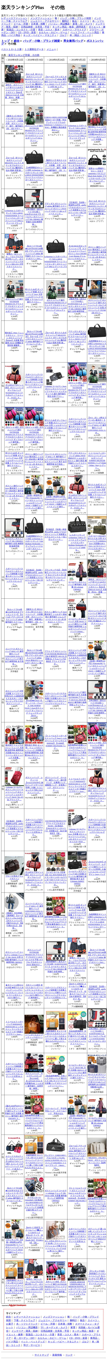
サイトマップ (42, 1355)
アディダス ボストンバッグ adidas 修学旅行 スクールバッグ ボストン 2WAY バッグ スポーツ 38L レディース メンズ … (56, 209)
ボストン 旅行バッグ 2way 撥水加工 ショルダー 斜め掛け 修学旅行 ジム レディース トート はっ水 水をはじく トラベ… (55, 617)
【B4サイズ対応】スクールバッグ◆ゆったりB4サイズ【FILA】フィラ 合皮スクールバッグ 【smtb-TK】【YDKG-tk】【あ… (34, 1235)
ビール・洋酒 (21, 24)
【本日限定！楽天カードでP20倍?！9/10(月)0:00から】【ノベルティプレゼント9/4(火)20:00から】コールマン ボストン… (97, 1036)
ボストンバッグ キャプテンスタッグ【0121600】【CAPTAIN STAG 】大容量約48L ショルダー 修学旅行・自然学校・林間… (34, 1081)
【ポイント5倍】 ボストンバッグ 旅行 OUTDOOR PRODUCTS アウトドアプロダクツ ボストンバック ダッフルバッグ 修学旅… (77, 390)
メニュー (51, 49)
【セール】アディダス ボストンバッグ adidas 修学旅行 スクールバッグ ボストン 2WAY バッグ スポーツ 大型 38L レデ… (55, 82)
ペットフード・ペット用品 (84, 32)
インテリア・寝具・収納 (24, 1331)
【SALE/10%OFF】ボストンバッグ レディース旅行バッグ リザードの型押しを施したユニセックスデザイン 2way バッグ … (97, 869)
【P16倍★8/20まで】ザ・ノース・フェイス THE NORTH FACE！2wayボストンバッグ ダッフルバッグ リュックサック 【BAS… (34, 708)
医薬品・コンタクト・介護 (21, 29)
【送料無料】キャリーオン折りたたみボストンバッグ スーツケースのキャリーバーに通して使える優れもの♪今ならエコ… (56, 1036)
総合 (16, 40)
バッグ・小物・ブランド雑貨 (75, 18)
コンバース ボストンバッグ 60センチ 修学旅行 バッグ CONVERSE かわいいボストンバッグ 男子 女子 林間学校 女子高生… (55, 459)
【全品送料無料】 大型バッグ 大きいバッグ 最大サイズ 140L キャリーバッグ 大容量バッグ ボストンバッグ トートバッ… (55, 1081)
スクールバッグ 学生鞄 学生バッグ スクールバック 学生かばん (56, 1111)
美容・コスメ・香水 (49, 29)
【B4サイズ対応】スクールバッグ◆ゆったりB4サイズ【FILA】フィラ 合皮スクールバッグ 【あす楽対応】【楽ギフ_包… (77, 991)
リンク (69, 1355)
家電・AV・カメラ (82, 24)
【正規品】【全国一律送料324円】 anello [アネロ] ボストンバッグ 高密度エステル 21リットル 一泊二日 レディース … (56, 534)
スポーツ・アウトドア (74, 29)
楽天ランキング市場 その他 (23, 55)
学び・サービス (31, 1345)
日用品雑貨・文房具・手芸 (35, 27)
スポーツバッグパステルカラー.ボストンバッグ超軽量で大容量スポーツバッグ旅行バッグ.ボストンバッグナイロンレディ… (34, 382)
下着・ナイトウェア (24, 1320)
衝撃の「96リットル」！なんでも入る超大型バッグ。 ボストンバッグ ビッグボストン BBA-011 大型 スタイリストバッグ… (14, 261)
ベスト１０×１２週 (11, 49)
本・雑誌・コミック (80, 35)
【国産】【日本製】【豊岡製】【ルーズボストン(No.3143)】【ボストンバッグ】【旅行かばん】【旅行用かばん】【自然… (14, 920)
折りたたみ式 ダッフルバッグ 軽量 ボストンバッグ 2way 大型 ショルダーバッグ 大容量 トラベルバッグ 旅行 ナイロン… (55, 425)
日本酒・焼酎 (38, 24)
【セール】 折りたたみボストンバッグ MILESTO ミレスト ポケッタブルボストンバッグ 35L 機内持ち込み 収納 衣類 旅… (56, 338)
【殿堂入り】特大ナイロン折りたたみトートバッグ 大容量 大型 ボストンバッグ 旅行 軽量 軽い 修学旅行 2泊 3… (56, 165)
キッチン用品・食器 (83, 1331)
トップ (5, 40)
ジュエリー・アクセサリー (44, 21)
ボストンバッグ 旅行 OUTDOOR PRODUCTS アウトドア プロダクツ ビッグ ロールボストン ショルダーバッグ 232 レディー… (77, 91)
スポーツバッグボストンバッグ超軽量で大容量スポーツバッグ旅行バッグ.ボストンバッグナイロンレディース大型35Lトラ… (34, 827)
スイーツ (84, 21)
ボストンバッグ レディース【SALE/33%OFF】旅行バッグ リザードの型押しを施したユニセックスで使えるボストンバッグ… (34, 785)
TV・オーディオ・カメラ (54, 1327)
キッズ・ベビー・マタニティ (63, 1341)
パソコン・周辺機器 (59, 24)
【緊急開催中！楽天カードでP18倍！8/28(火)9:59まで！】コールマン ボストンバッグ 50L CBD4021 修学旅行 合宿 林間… (55, 967)
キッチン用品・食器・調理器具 (69, 27)
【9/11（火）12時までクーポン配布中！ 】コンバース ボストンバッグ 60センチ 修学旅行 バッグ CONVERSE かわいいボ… (97, 425)
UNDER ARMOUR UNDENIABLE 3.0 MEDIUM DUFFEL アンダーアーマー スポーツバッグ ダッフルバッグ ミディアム (77, 1288)
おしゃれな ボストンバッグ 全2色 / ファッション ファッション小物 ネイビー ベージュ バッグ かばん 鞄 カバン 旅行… (56, 1246)
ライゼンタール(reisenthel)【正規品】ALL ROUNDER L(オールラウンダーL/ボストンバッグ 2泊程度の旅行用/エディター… (34, 1205)
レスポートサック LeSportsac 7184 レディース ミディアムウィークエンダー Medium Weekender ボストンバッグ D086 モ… (77, 542)
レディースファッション (14, 18)
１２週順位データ (34, 49)
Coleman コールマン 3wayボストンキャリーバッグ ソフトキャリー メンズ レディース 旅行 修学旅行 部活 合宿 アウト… (55, 391)
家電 (73, 1327)
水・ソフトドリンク (27, 1324)
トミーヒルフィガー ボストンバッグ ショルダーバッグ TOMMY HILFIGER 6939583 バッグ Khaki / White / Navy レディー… (97, 460)
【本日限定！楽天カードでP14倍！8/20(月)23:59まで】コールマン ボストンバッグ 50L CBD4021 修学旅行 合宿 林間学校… (34, 216)
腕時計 (65, 21)
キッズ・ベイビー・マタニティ (40, 35)
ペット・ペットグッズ (33, 1341)
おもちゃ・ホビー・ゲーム (53, 32)
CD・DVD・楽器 (27, 32)
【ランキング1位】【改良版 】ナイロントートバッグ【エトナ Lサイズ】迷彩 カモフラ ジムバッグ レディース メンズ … (55, 575)
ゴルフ (63, 35)
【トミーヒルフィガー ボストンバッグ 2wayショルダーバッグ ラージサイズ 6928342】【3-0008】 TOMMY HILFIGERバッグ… (77, 1195)
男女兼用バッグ (73, 40)
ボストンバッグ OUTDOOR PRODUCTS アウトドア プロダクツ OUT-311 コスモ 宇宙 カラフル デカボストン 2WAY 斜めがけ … (34, 957)
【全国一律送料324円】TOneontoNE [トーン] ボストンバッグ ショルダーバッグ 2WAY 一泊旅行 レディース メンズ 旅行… (56, 502)
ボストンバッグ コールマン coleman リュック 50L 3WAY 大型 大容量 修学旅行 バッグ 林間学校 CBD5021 (14, 957)
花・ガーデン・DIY (24, 1338)
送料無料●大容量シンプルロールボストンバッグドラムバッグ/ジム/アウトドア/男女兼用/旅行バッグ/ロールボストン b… (55, 922)
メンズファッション (41, 18)
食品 (74, 21)
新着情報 (57, 1355)
